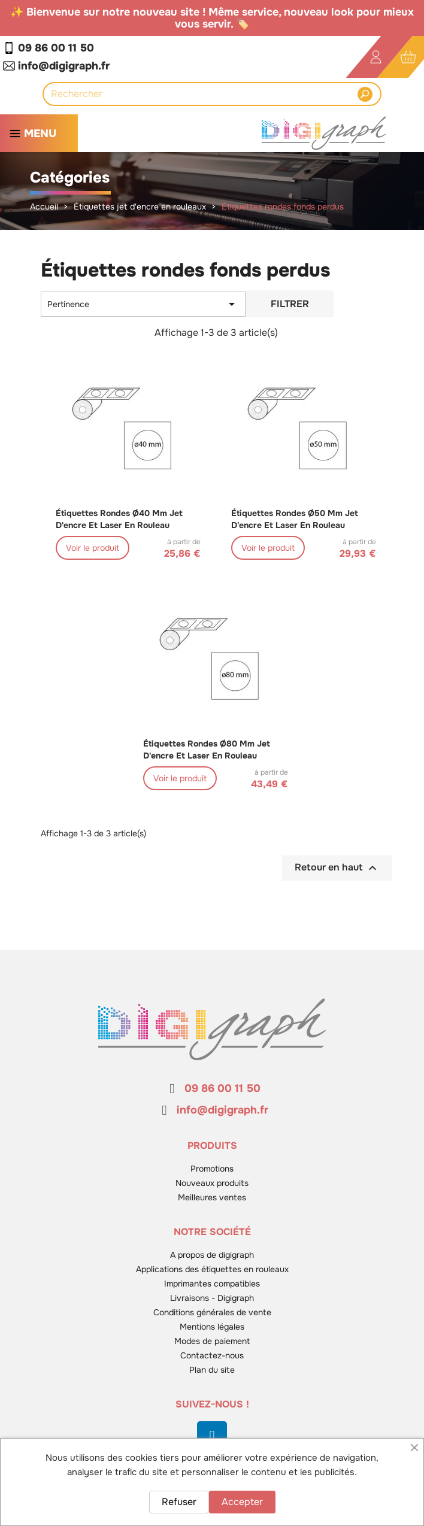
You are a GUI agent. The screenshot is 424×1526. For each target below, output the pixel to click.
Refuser (179, 1501)
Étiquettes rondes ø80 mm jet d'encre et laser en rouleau (206, 749)
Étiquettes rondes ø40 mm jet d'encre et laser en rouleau (119, 519)
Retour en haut (337, 868)
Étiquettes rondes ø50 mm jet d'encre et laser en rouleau (294, 519)
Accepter (242, 1501)
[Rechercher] (204, 94)
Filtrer (290, 304)
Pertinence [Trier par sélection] (143, 304)
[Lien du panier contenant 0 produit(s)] (408, 57)
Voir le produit (92, 547)
